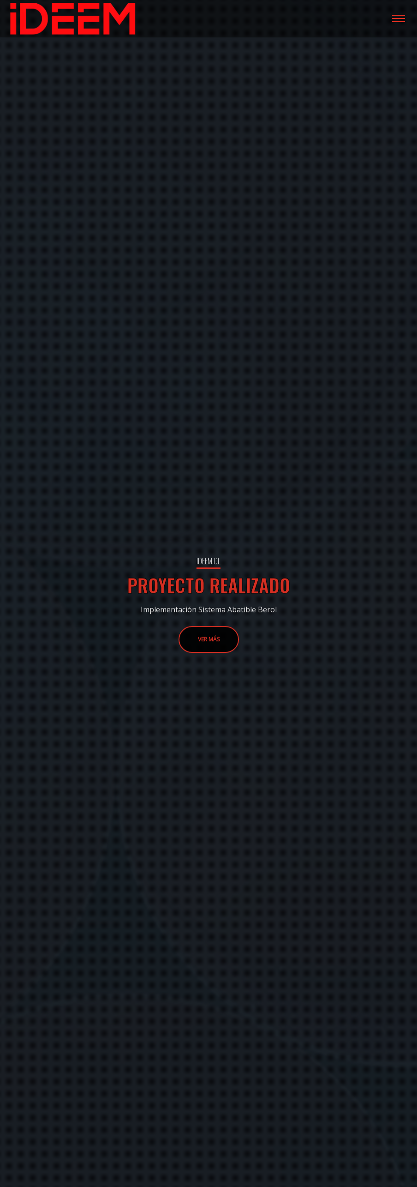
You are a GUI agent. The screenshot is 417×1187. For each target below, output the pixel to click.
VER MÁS (209, 663)
